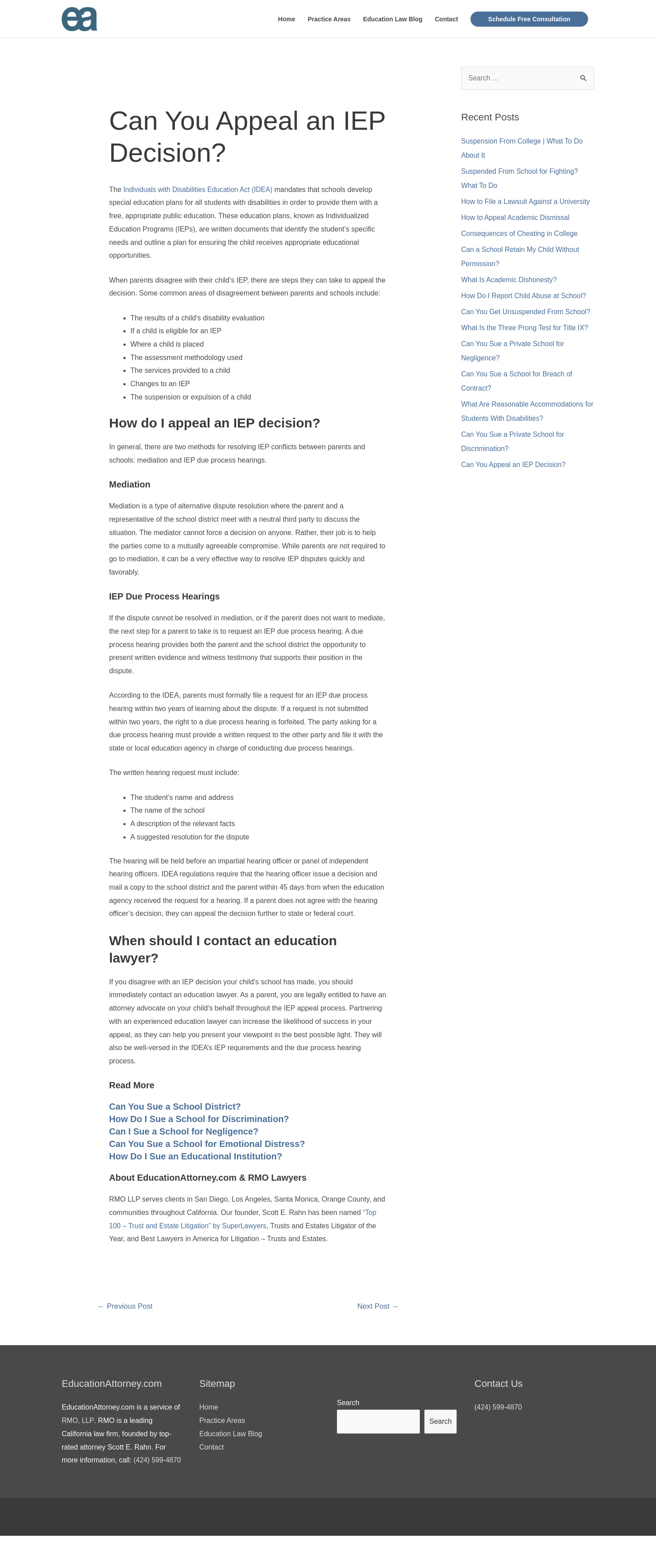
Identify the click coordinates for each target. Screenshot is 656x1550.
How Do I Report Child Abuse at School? (525, 296)
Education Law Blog (393, 19)
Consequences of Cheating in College (521, 234)
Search (348, 1403)
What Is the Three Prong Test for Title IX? (526, 328)
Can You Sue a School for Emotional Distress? (207, 1144)
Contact (446, 19)
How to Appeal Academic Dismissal (516, 218)
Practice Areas (329, 19)
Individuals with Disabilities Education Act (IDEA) (199, 189)
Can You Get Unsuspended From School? (527, 312)
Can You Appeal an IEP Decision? (514, 465)
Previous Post (126, 1306)
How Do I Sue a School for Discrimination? (199, 1119)
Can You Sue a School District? (175, 1107)
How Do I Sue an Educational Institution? (195, 1157)
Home (286, 19)
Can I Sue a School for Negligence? (184, 1132)
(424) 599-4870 (498, 1408)
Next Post (377, 1306)
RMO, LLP (78, 1421)
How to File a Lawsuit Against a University (527, 202)
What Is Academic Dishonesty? (510, 280)
